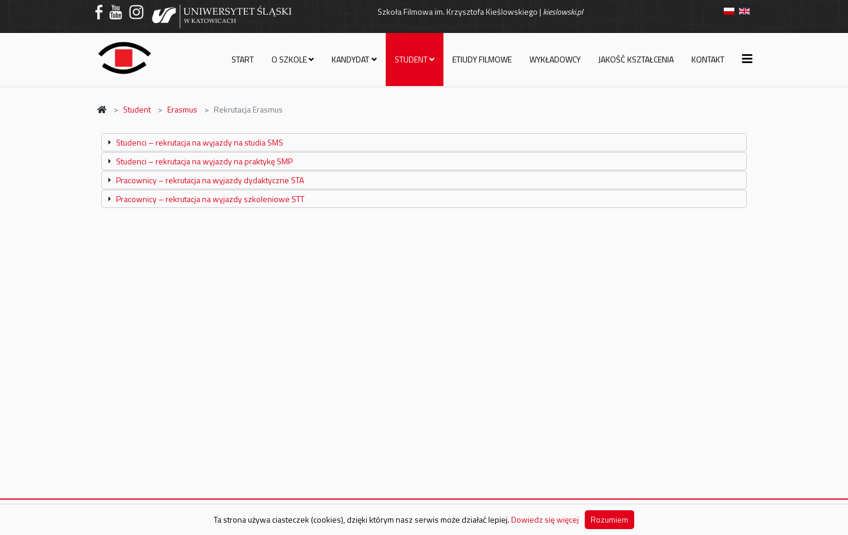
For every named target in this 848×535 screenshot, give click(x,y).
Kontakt (707, 59)
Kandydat (350, 59)
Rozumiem (609, 519)
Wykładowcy (555, 59)
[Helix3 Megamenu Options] (747, 58)
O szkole (289, 59)
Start (242, 59)
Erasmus (182, 109)
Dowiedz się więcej (545, 519)
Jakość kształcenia (636, 59)
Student (411, 59)
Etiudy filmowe (482, 59)
